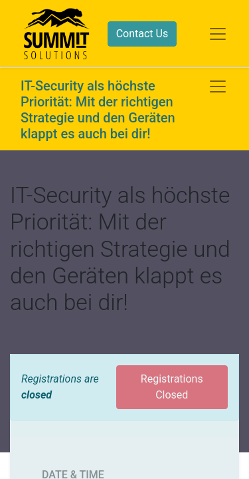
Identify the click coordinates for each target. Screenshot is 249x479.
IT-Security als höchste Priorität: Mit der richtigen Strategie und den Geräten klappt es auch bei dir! (98, 110)
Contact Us (142, 33)
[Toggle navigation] (217, 86)
